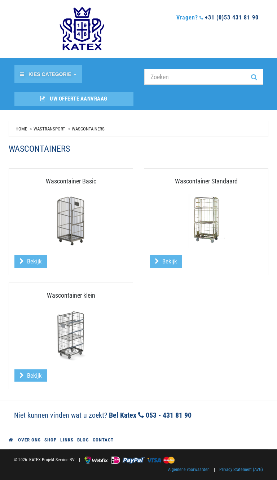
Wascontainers (88, 129)
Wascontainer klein (71, 295)
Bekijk (30, 261)
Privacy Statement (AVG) (241, 469)
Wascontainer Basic (71, 181)
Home (21, 129)
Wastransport (49, 129)
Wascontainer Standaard (206, 181)
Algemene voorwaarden (189, 469)
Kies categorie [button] (48, 74)
